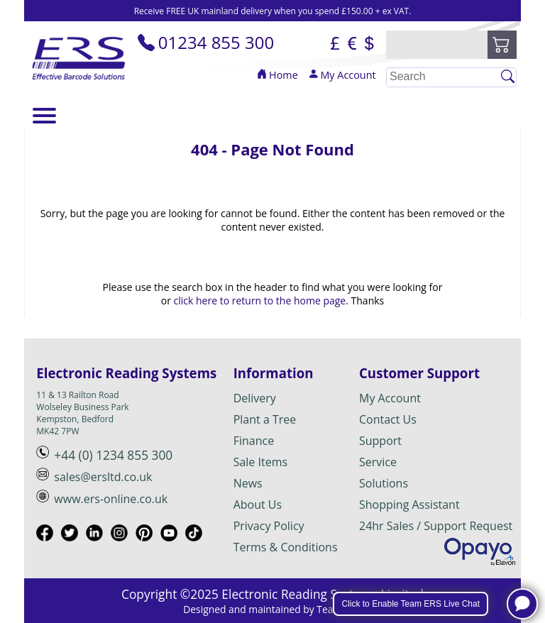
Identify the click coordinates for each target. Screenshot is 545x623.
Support (380, 440)
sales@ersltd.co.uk (103, 477)
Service (378, 462)
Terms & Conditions (285, 547)
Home (277, 75)
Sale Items (260, 462)
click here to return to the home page (260, 300)
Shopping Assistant (409, 504)
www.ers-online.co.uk (110, 499)
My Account (341, 75)
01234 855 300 (206, 42)
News (248, 483)
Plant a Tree (265, 419)
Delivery (254, 398)
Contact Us (388, 419)
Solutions (383, 483)
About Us (257, 504)
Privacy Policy (268, 526)
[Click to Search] (507, 76)
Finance (253, 440)
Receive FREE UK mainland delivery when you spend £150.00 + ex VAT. (273, 11)
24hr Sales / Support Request (435, 526)
